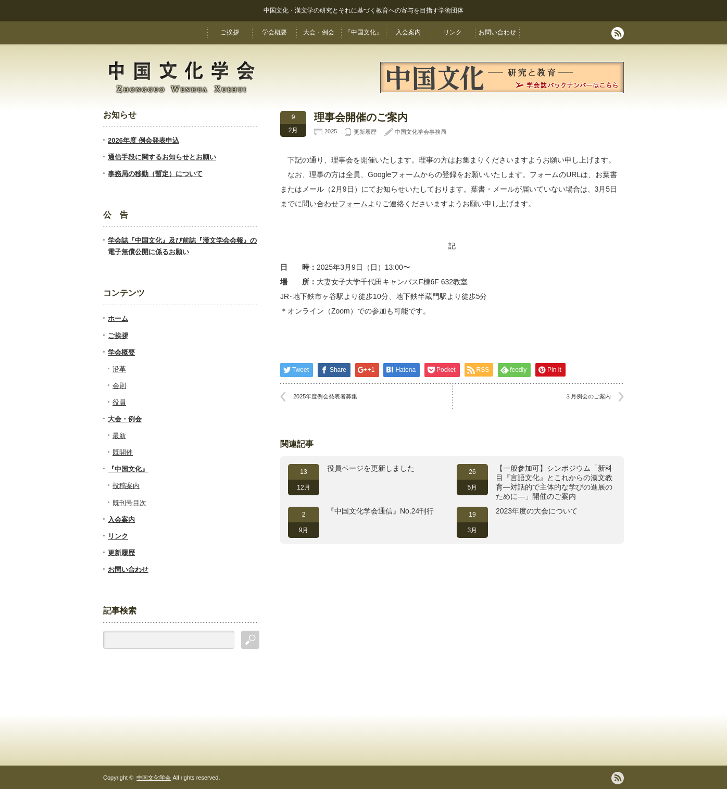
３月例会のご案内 (588, 396)
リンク (452, 32)
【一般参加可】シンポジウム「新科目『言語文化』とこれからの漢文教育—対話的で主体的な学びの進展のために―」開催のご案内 (554, 482)
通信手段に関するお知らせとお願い (162, 157)
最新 (119, 436)
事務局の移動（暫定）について (155, 174)
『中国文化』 (363, 32)
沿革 (119, 369)
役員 (119, 402)
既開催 (122, 452)
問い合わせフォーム (335, 203)
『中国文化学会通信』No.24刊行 (380, 511)
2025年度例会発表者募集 (325, 396)
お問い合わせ (497, 32)
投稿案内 (126, 486)
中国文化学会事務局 (420, 132)
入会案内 (408, 32)
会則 (119, 386)
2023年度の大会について (537, 511)
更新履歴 (365, 132)
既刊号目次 (129, 503)
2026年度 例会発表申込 (143, 140)
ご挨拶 (229, 32)
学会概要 (274, 32)
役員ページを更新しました (371, 468)
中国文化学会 (153, 777)
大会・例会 (318, 32)
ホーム (118, 318)
